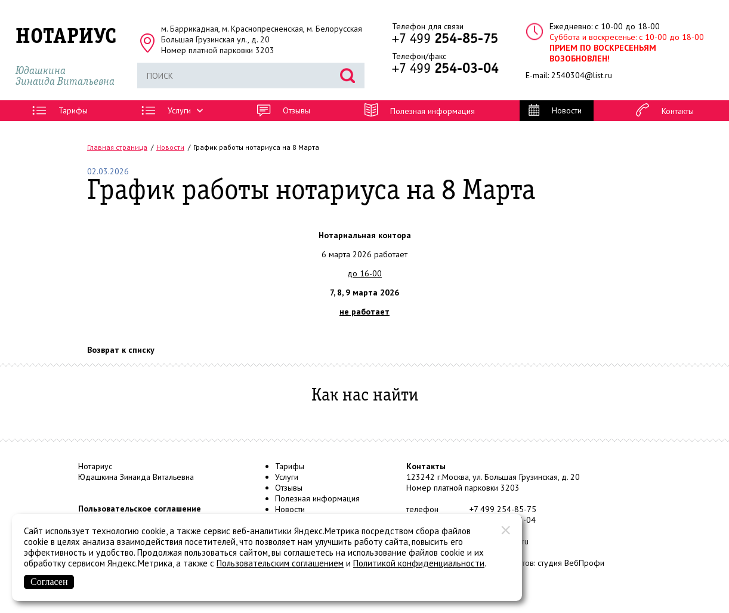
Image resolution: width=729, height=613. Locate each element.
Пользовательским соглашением (280, 563)
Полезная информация (317, 498)
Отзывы (288, 487)
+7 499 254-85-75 (502, 509)
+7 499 (445, 39)
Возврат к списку (121, 349)
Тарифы (289, 466)
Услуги (286, 477)
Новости (290, 509)
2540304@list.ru (581, 75)
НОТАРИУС (66, 37)
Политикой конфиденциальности (418, 563)
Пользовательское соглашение (139, 508)
